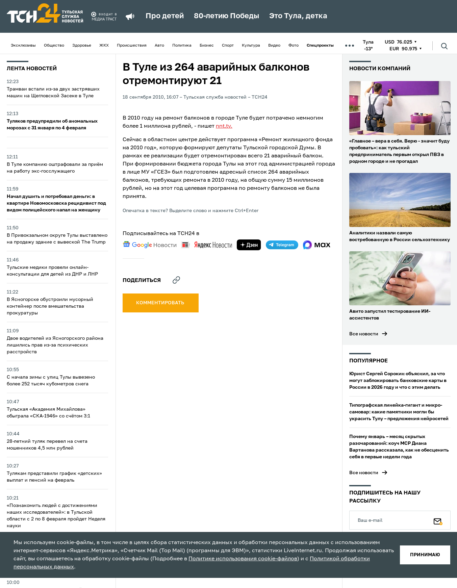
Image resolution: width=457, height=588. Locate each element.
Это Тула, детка (298, 16)
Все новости (363, 334)
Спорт (228, 46)
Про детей (165, 16)
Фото (293, 46)
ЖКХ (104, 46)
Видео (274, 46)
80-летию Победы (226, 16)
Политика (182, 46)
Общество (54, 46)
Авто (159, 46)
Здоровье (81, 46)
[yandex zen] (249, 244)
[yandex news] (206, 245)
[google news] (150, 245)
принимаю (425, 555)
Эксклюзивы (23, 46)
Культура (251, 46)
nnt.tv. (224, 126)
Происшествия (132, 46)
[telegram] (282, 244)
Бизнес (207, 46)
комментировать (160, 303)
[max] (316, 244)
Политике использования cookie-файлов (242, 559)
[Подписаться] (438, 520)
